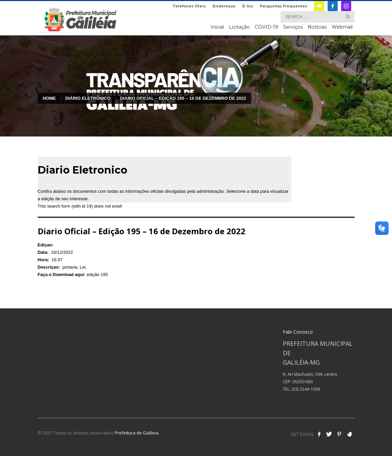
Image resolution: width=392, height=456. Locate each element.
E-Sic (247, 6)
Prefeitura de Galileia (136, 433)
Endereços (224, 6)
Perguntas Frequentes (283, 6)
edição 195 (97, 274)
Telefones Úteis (189, 6)
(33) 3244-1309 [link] (306, 389)
